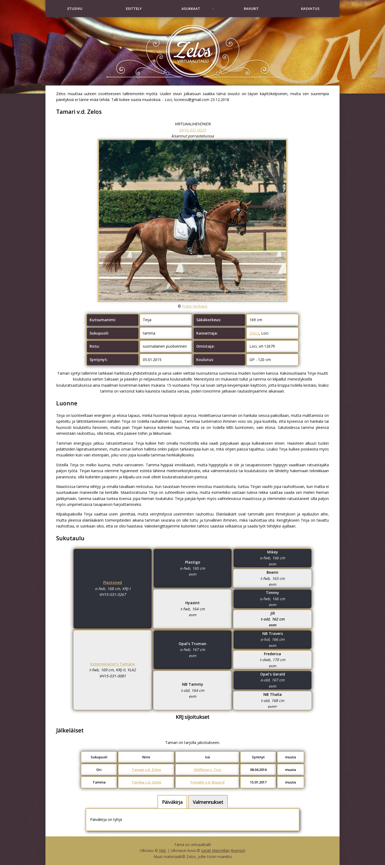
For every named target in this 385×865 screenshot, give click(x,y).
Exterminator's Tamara (112, 663)
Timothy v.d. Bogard (207, 782)
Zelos (254, 333)
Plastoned (112, 582)
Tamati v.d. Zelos (146, 769)
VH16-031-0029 (192, 130)
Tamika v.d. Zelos (146, 782)
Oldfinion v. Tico (207, 769)
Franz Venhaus (194, 306)
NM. (162, 850)
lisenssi (238, 850)
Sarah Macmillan (215, 850)
